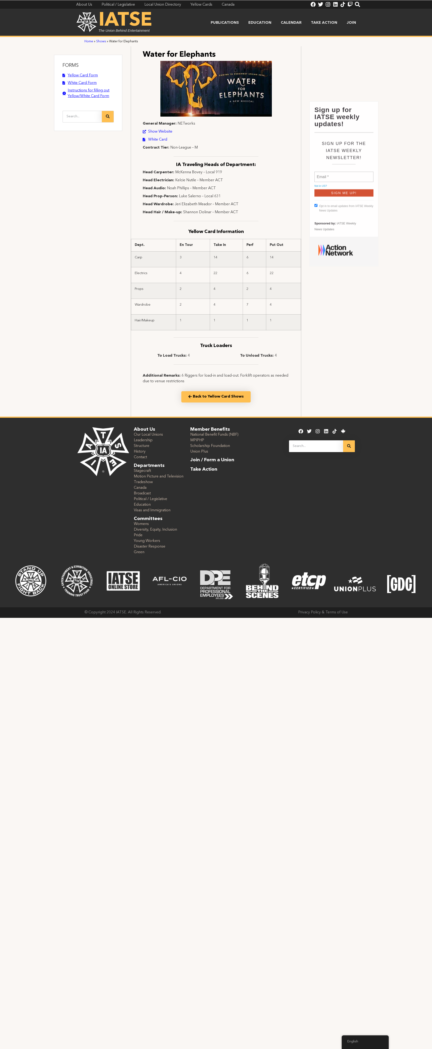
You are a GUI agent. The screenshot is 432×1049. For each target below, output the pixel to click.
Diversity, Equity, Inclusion (155, 530)
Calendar (291, 23)
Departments (149, 465)
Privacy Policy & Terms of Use (323, 612)
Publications (225, 23)
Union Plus (199, 452)
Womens (141, 524)
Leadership (143, 440)
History (140, 452)
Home (88, 41)
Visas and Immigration (152, 510)
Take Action (324, 23)
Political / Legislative (150, 499)
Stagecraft (142, 471)
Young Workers (147, 541)
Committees (148, 519)
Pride (138, 535)
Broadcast (142, 493)
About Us (144, 429)
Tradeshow (143, 482)
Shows (101, 41)
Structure (141, 446)
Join (351, 23)
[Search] (108, 116)
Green (139, 552)
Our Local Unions (148, 435)
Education (259, 23)
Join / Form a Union (212, 460)
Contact (140, 457)
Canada (140, 488)
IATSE (125, 20)
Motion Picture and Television (158, 476)
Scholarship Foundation (210, 446)
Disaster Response (149, 546)
